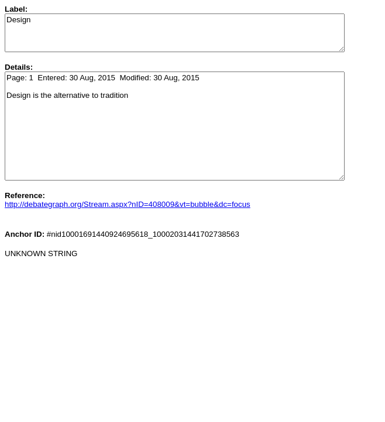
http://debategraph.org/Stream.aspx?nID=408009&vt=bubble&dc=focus (127, 204)
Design (175, 32)
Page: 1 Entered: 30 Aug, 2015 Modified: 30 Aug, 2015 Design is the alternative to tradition (175, 126)
